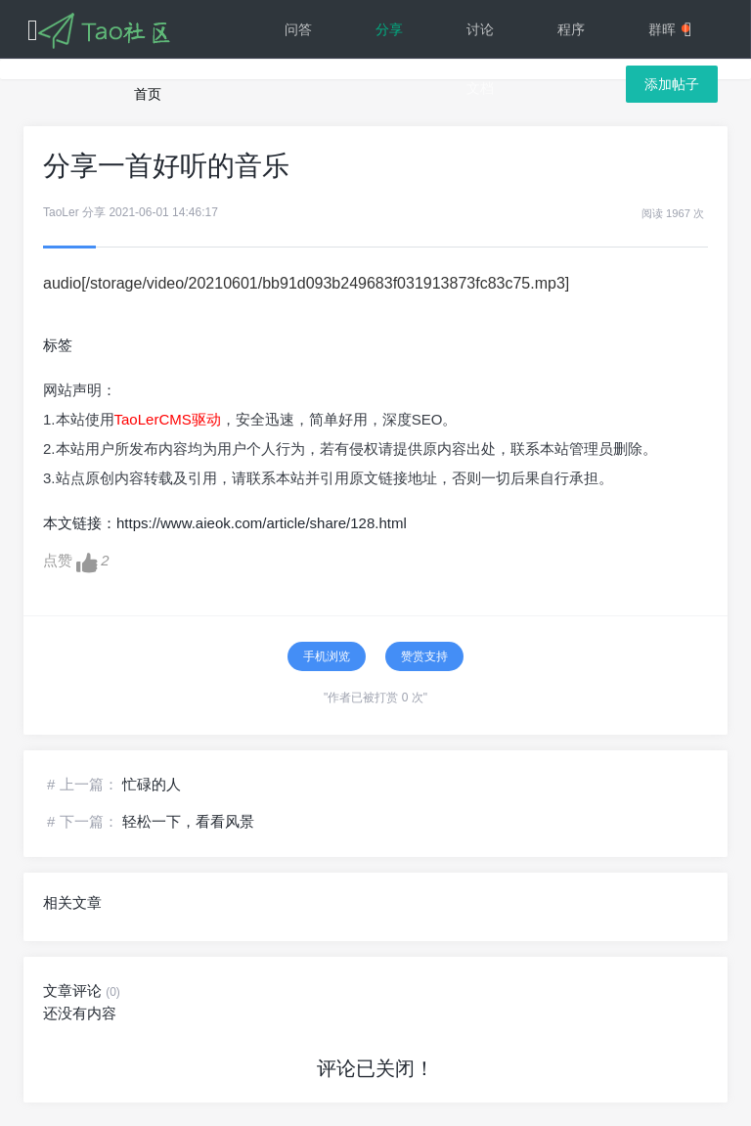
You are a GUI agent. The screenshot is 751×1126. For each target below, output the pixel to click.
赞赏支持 (424, 656)
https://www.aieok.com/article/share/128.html (261, 523)
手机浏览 (326, 656)
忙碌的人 (151, 784)
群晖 (668, 29)
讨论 (480, 29)
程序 (571, 29)
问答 (298, 29)
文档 (480, 88)
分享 (389, 29)
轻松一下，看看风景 (188, 821)
